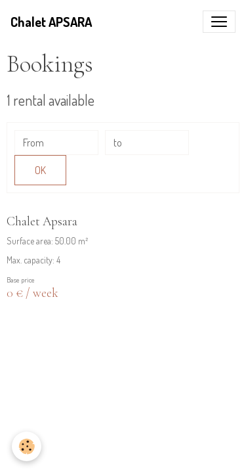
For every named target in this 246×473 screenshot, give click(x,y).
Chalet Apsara (42, 221)
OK (40, 170)
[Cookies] (26, 446)
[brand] (51, 22)
